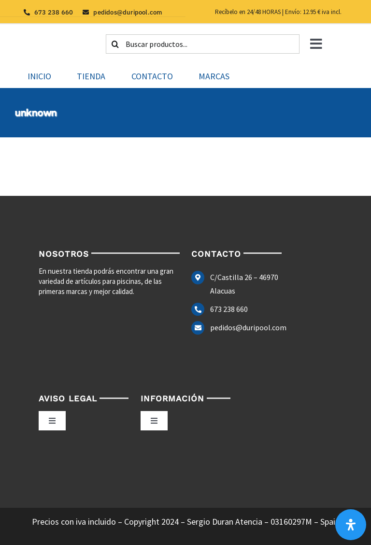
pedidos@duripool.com (248, 327)
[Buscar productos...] (203, 44)
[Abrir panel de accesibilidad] (350, 524)
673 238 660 (229, 309)
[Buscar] (115, 44)
